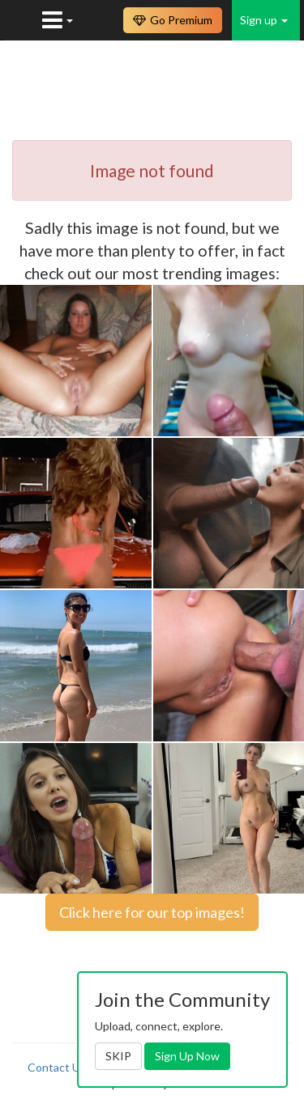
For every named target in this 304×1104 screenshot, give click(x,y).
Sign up (264, 20)
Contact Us (57, 1067)
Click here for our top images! (152, 912)
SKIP (118, 1056)
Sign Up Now (187, 1056)
